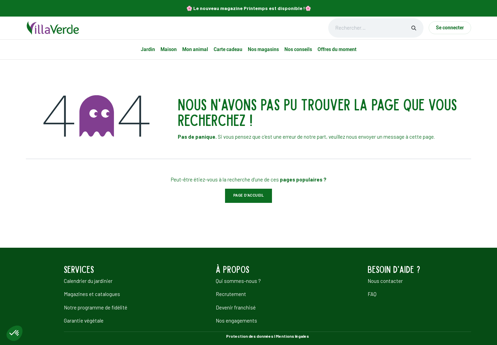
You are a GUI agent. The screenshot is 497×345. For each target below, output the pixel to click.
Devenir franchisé (236, 307)
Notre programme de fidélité (95, 307)
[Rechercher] (413, 28)
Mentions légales (292, 336)
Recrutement (231, 294)
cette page (421, 137)
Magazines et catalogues (92, 294)
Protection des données (249, 336)
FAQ (372, 294)
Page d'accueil (248, 195)
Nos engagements (236, 320)
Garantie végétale (84, 320)
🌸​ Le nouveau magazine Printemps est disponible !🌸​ (248, 8)
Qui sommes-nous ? (238, 281)
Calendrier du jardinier (88, 281)
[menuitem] (148, 49)
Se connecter (450, 27)
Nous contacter (385, 281)
